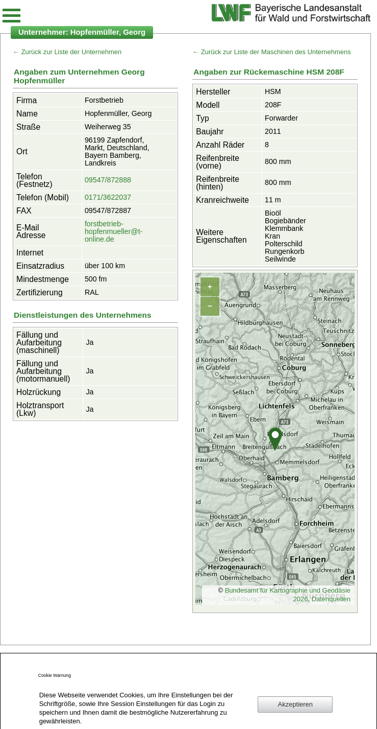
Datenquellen (331, 599)
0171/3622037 (108, 197)
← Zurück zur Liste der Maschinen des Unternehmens (271, 52)
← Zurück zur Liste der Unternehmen (67, 52)
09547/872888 (108, 180)
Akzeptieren (295, 704)
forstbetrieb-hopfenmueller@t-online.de (113, 231)
